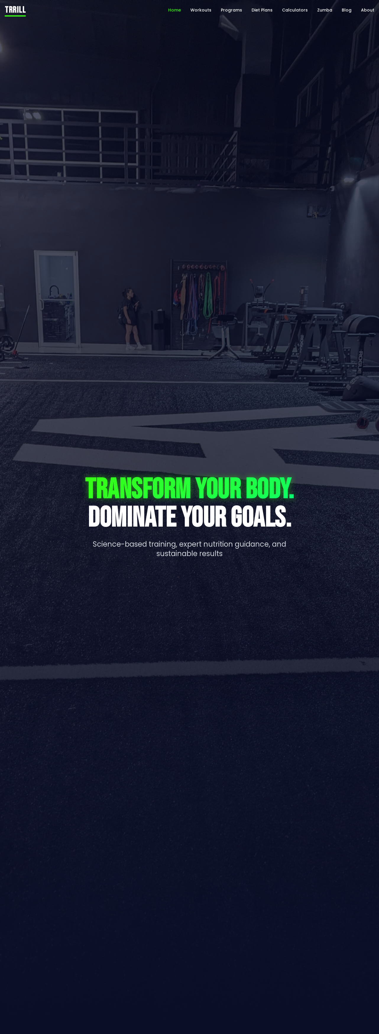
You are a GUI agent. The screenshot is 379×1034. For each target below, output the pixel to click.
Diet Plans (262, 10)
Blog (347, 10)
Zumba (324, 10)
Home (174, 10)
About (367, 10)
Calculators (295, 10)
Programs (231, 10)
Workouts (200, 10)
